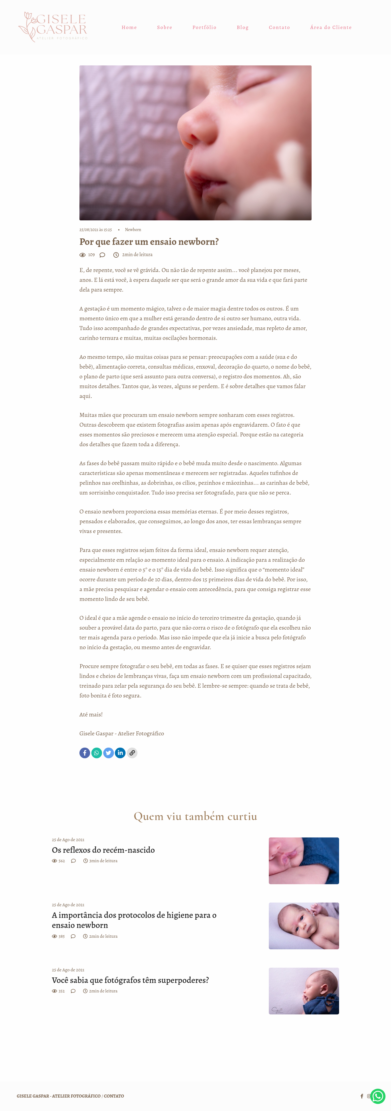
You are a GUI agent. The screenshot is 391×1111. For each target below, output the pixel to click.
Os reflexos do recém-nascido (103, 850)
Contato (279, 27)
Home (129, 27)
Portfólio (204, 27)
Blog (243, 27)
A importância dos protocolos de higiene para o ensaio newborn (134, 920)
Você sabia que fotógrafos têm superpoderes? (131, 980)
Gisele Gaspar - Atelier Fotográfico (121, 733)
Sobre (164, 27)
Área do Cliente (331, 27)
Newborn (133, 230)
